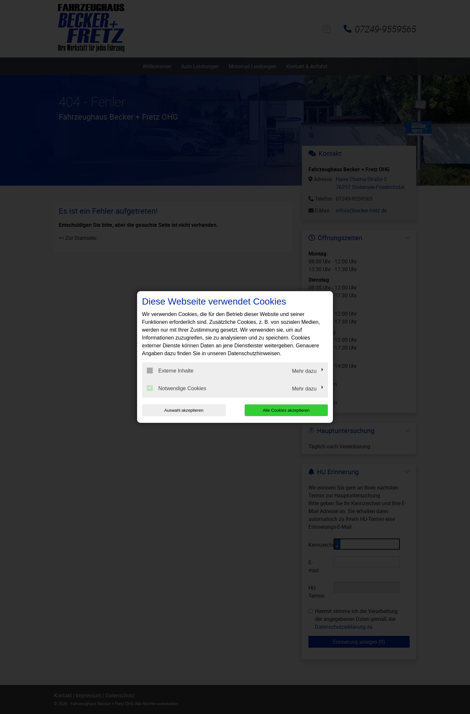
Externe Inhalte (170, 371)
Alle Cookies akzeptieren (286, 410)
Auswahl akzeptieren (183, 410)
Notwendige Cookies (176, 388)
